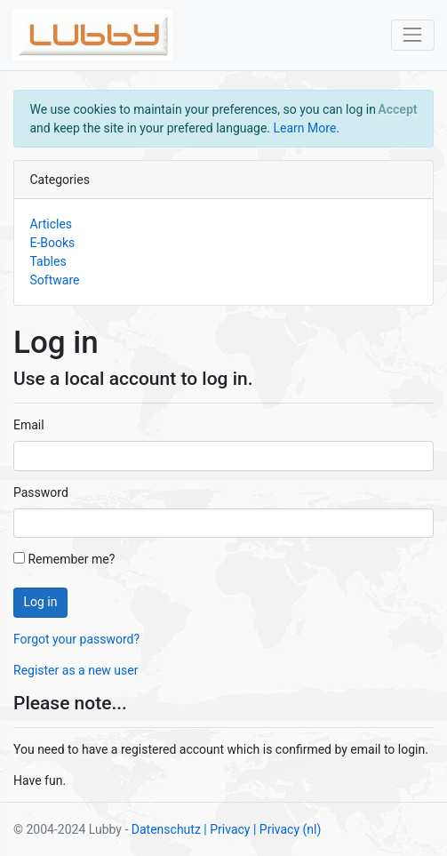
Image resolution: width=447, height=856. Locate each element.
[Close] (398, 109)
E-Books (53, 243)
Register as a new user (75, 670)
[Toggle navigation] (413, 35)
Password (40, 492)
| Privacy (227, 829)
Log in (41, 602)
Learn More (305, 128)
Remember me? (64, 559)
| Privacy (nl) (287, 829)
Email (28, 425)
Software (55, 280)
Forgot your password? (76, 639)
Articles (51, 224)
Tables (48, 261)
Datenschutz (166, 829)
